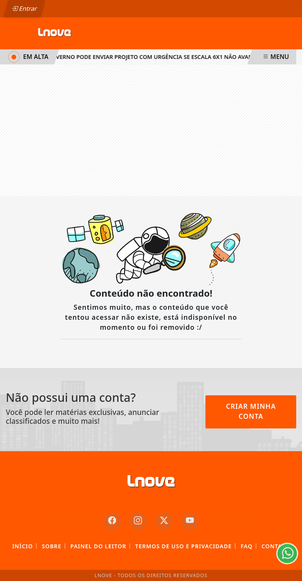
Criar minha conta (251, 411)
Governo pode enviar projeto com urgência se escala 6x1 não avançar (154, 56)
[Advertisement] (151, 130)
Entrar (24, 8)
